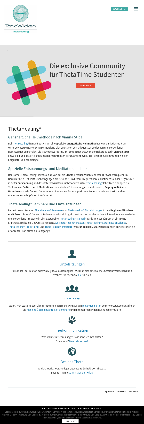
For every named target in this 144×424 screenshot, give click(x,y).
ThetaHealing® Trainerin (72, 218)
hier (80, 275)
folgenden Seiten (91, 305)
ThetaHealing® (20, 143)
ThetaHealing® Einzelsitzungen (85, 210)
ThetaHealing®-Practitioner (23, 227)
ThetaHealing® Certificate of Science (105, 222)
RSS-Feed (133, 391)
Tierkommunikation (72, 330)
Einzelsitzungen (72, 264)
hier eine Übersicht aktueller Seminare (48, 310)
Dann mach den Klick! (80, 372)
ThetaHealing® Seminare (49, 210)
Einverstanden (70, 421)
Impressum (109, 391)
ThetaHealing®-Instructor (59, 227)
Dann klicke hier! (78, 341)
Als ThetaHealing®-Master (69, 222)
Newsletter (119, 8)
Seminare (72, 298)
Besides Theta (72, 361)
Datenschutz (121, 391)
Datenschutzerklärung (91, 417)
